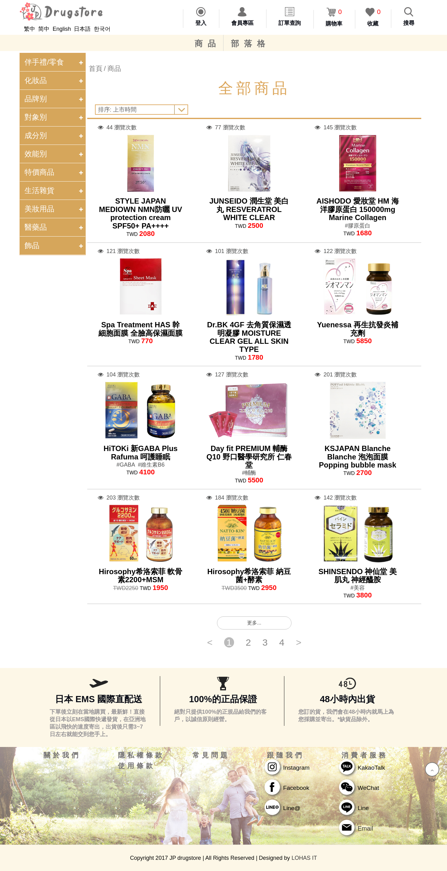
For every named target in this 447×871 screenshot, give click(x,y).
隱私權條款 (141, 755)
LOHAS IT (304, 858)
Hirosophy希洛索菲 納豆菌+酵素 (249, 575)
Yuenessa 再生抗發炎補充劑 (357, 328)
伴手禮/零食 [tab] (55, 62)
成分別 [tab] (55, 135)
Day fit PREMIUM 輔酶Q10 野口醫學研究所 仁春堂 (249, 456)
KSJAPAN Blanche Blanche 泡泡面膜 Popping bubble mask (357, 456)
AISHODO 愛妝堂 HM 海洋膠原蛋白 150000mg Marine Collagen (357, 209)
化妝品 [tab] (55, 80)
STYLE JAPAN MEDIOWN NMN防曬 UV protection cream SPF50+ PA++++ (140, 213)
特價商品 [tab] (55, 172)
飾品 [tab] (55, 245)
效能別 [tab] (55, 154)
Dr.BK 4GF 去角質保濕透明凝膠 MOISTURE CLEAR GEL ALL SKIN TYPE (249, 336)
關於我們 (62, 755)
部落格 (250, 43)
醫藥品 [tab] (55, 227)
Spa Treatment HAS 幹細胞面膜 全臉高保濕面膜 (140, 328)
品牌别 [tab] (55, 98)
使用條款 (136, 766)
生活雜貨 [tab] (55, 190)
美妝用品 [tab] (55, 209)
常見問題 (211, 755)
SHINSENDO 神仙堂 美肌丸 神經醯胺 (357, 575)
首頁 (95, 68)
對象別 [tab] (55, 117)
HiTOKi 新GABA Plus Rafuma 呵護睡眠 (140, 452)
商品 (208, 43)
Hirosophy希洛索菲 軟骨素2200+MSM (140, 575)
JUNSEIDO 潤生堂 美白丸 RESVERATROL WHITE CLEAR (249, 209)
